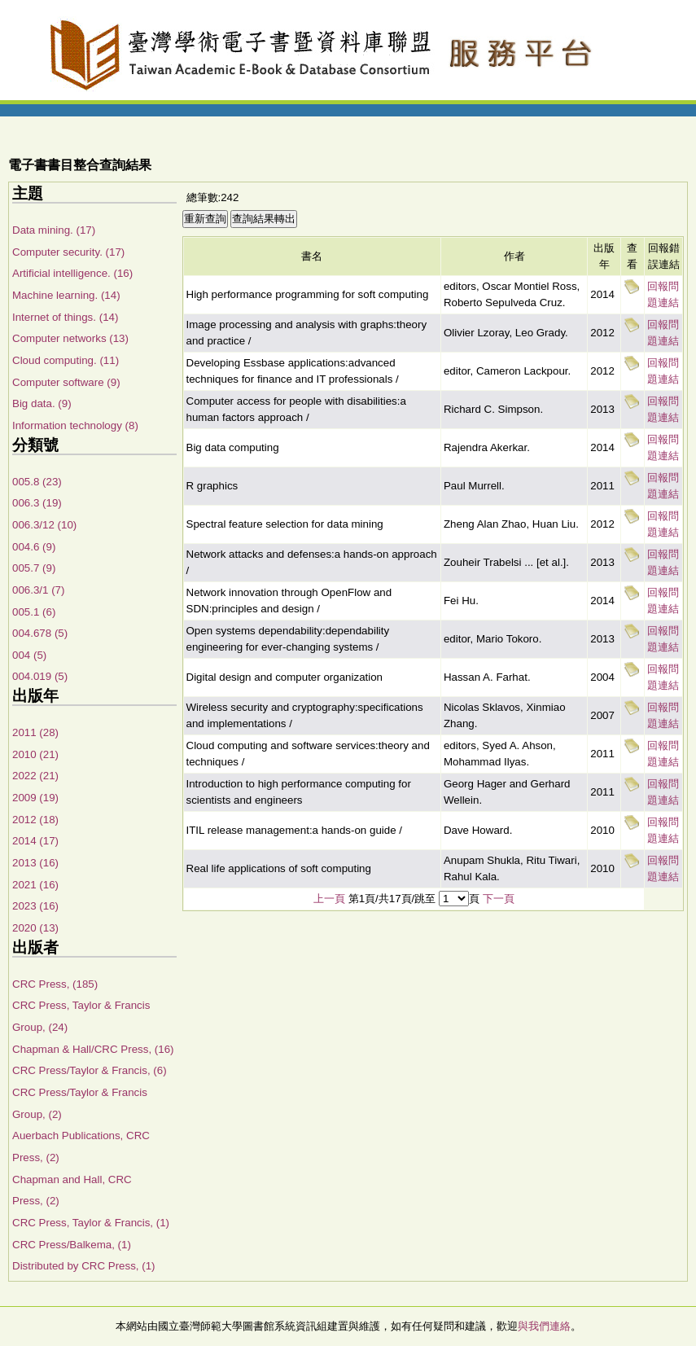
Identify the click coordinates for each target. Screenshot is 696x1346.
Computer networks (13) (70, 338)
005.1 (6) (33, 612)
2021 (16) (35, 885)
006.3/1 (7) (38, 590)
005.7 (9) (33, 568)
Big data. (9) (42, 403)
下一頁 (498, 898)
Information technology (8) (75, 425)
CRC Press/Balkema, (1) (71, 1245)
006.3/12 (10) (44, 525)
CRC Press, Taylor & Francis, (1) (90, 1223)
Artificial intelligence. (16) (72, 273)
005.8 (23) (37, 482)
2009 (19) (35, 797)
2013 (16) (35, 863)
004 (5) (29, 655)
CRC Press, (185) (55, 984)
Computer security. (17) (68, 252)
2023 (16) (35, 906)
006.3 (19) (37, 503)
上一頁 (329, 898)
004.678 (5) (40, 633)
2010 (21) (35, 754)
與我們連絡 (544, 1326)
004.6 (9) (33, 547)
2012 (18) (35, 819)
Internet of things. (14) (65, 317)
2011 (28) (35, 732)
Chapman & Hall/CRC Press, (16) (93, 1049)
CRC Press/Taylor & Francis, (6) (89, 1070)
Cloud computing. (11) (65, 360)
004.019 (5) (40, 676)
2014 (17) (35, 841)
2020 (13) (35, 928)
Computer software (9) (66, 382)
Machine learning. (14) (66, 295)
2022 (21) (35, 775)
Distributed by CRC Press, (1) (83, 1266)
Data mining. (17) (53, 230)
